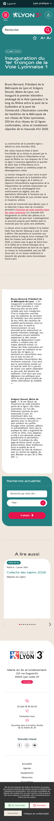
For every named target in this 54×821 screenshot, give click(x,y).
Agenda (27, 768)
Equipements (27, 773)
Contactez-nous (27, 716)
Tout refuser (39, 805)
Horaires (27, 682)
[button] (35, 38)
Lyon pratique (42, 3)
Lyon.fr (11, 4)
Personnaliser (13, 813)
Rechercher (12, 30)
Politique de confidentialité (36, 813)
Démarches (27, 778)
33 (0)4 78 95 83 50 (27, 707)
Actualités (27, 764)
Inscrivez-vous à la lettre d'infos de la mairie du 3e (27, 727)
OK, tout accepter (16, 805)
